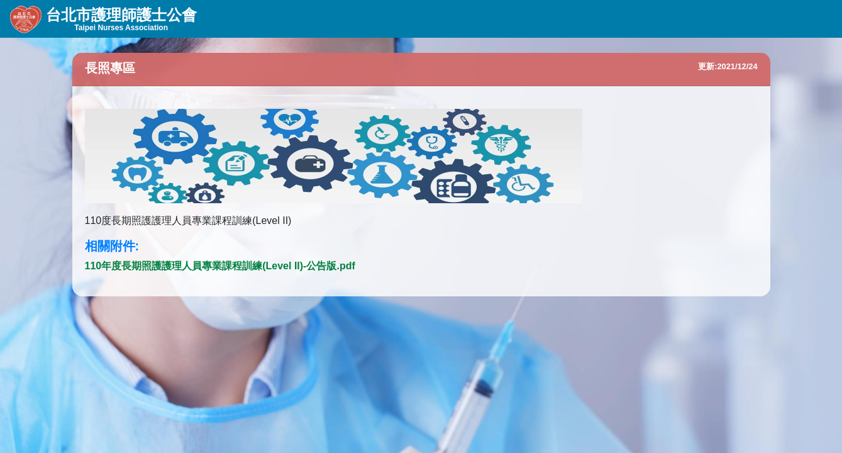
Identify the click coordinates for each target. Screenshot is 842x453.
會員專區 (439, 18)
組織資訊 (243, 18)
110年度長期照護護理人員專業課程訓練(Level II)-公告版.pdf (220, 265)
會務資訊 (309, 18)
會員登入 (789, 18)
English (550, 18)
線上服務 (373, 18)
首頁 (495, 18)
